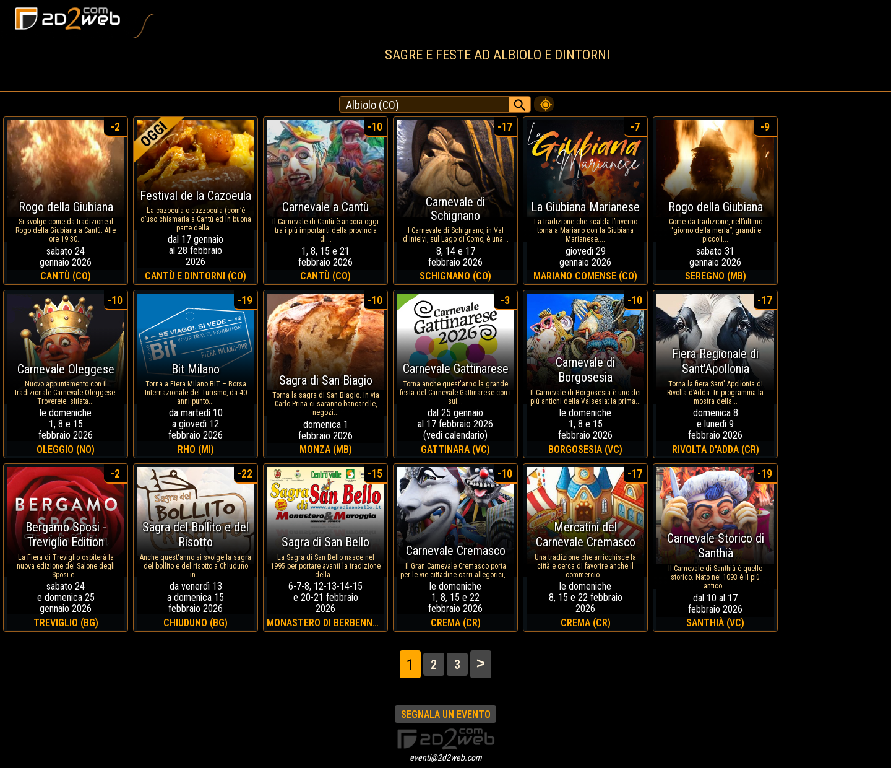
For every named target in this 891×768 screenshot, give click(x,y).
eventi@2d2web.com (446, 757)
